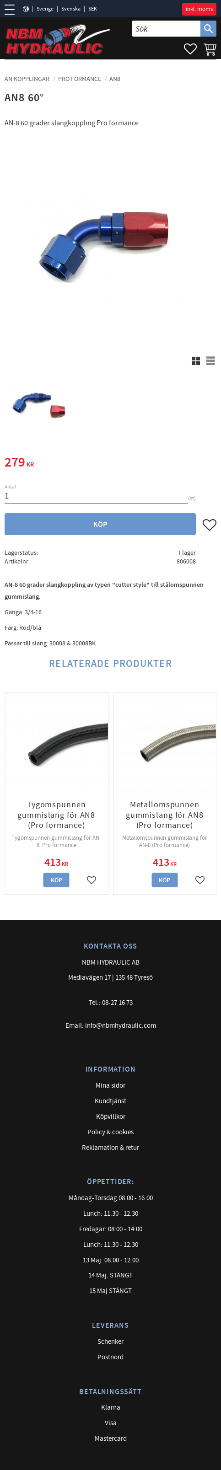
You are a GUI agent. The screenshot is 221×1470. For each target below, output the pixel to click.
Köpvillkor (110, 1116)
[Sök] (208, 29)
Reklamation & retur (110, 1147)
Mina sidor (110, 1085)
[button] (13, 9)
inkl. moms (199, 9)
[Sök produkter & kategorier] (166, 28)
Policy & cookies (110, 1132)
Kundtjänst (110, 1101)
